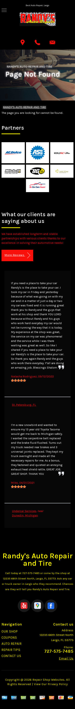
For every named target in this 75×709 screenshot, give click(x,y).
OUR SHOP (9, 631)
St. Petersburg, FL (24, 405)
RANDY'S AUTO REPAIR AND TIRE (29, 66)
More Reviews (17, 255)
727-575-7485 (31, 573)
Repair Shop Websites (48, 679)
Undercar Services (24, 511)
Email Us (66, 658)
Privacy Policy (58, 684)
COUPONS (9, 638)
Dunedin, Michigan (25, 515)
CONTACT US (11, 656)
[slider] (18, 380)
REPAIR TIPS (10, 650)
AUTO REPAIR (11, 644)
